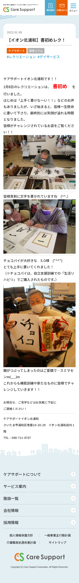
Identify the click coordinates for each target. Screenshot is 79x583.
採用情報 (11, 522)
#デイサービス (48, 56)
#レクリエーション (21, 56)
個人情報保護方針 (21, 535)
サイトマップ (57, 543)
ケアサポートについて (22, 474)
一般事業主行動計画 (57, 535)
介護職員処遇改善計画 (21, 543)
